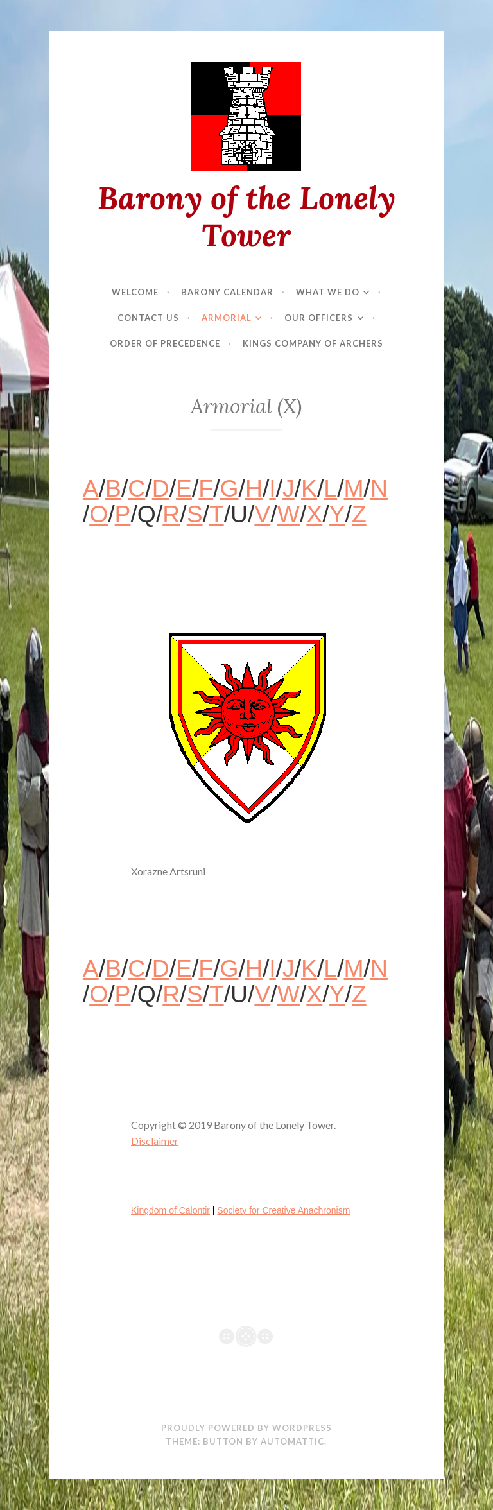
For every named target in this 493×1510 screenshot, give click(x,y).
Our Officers (318, 318)
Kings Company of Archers (313, 343)
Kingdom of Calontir (170, 1210)
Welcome (135, 292)
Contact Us (148, 318)
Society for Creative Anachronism (283, 1210)
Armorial (227, 318)
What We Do (327, 292)
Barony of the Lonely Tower (246, 216)
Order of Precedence (165, 343)
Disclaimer (154, 1141)
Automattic (292, 1441)
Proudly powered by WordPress (246, 1428)
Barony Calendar (227, 292)
